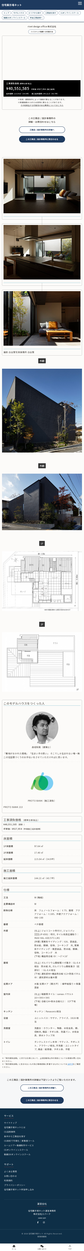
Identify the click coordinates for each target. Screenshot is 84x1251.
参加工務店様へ (36, 17)
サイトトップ (10, 1122)
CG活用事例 (9, 1131)
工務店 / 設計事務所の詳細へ (42, 129)
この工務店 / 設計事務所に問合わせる (42, 139)
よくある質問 (10, 1171)
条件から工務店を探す (14, 1136)
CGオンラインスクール (69, 13)
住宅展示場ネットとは (14, 1127)
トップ (6, 13)
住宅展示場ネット (10, 4)
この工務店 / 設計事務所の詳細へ (42, 1087)
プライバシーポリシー (14, 1185)
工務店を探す (50, 13)
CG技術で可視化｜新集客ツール (19, 1140)
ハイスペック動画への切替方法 (42, 32)
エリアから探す (34, 13)
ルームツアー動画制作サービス (19, 1145)
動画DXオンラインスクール (15, 17)
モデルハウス (18, 13)
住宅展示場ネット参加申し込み (19, 1189)
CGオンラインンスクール (16, 1149)
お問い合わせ (10, 1176)
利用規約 (8, 1180)
